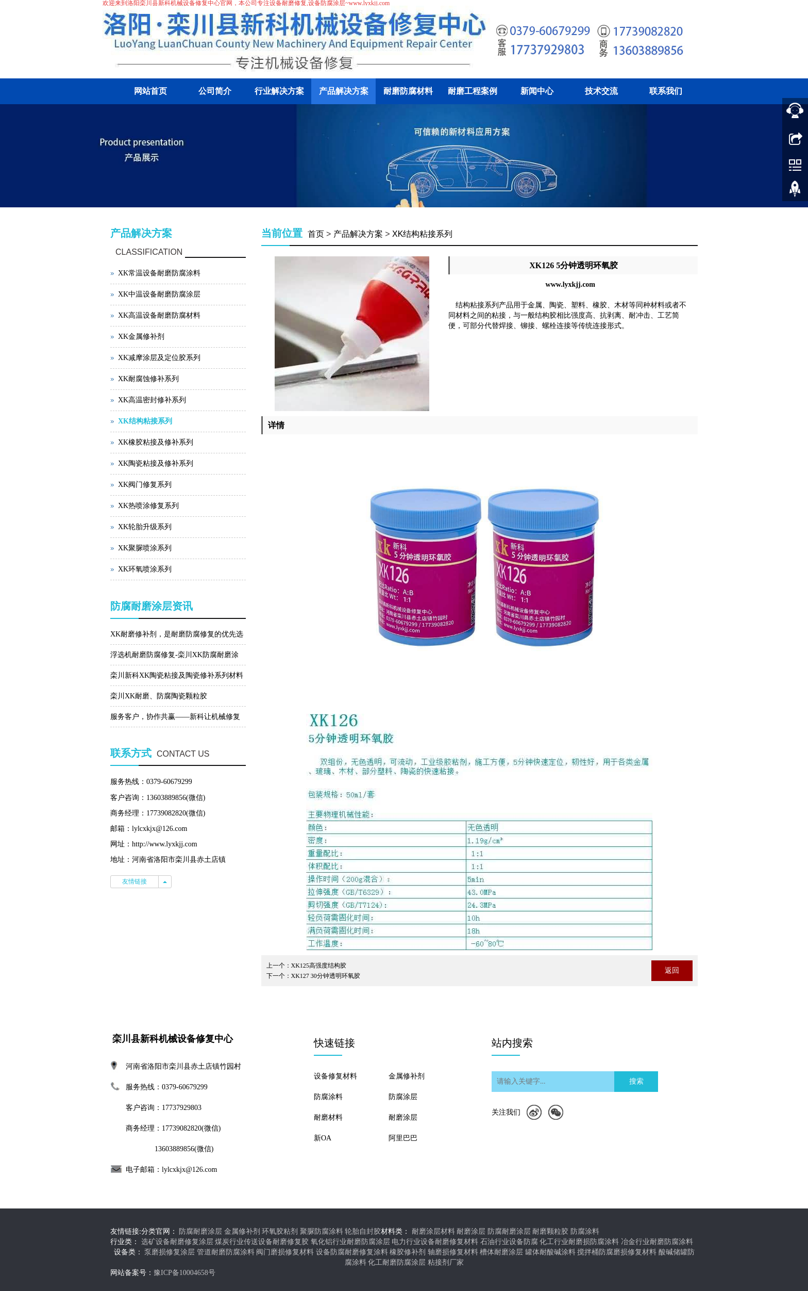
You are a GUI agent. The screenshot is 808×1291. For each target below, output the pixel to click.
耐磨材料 (328, 1117)
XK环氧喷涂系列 (145, 569)
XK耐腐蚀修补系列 (148, 379)
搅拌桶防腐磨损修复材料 (616, 1252)
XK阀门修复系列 (145, 484)
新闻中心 (536, 91)
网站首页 (150, 91)
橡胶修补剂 (408, 1252)
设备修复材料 (335, 1076)
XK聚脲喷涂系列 (145, 548)
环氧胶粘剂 (280, 1231)
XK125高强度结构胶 (318, 965)
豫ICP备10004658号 (184, 1273)
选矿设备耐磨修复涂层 (177, 1242)
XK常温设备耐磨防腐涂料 (159, 273)
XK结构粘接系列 (422, 234)
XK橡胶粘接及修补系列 (155, 442)
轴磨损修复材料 (453, 1252)
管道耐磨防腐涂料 (226, 1252)
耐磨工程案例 (472, 91)
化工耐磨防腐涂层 (397, 1262)
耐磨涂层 (403, 1117)
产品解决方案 (343, 91)
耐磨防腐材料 (408, 91)
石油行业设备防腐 (509, 1242)
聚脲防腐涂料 (321, 1231)
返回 (672, 970)
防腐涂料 (328, 1097)
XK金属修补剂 (141, 336)
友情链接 (134, 881)
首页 (316, 234)
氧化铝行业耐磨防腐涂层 (350, 1242)
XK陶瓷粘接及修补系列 (155, 463)
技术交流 (601, 91)
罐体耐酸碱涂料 (550, 1252)
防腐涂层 (403, 1097)
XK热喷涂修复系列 (148, 506)
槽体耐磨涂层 (501, 1252)
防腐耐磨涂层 (200, 1231)
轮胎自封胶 (363, 1231)
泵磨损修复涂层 (169, 1252)
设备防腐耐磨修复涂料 (352, 1252)
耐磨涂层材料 (433, 1231)
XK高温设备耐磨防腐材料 (159, 315)
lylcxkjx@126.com (189, 1169)
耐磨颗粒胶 (550, 1231)
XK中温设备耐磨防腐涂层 (159, 294)
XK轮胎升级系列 (145, 527)
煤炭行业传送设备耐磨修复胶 (262, 1242)
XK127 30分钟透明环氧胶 (325, 975)
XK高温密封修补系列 (152, 400)
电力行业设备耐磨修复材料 (435, 1242)
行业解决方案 (279, 91)
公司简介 (214, 91)
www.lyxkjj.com (570, 284)
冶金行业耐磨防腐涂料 (657, 1242)
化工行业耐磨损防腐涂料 (579, 1242)
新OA (322, 1138)
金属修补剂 (407, 1076)
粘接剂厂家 (446, 1262)
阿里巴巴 (403, 1138)
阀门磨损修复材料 (285, 1252)
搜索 (636, 1081)
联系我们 (665, 91)
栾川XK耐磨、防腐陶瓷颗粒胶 (158, 696)
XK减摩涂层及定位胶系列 (159, 358)
